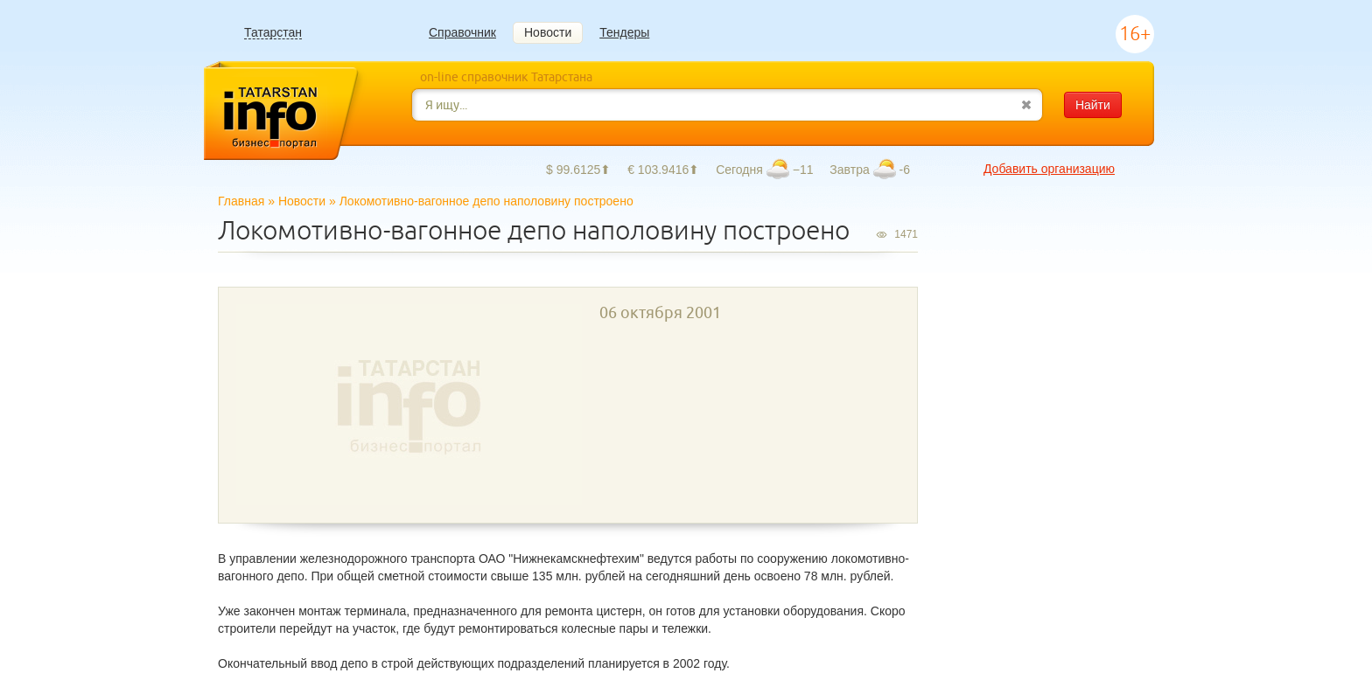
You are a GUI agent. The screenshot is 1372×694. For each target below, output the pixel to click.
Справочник (462, 32)
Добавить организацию (1049, 169)
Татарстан (273, 32)
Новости (547, 32)
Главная (241, 201)
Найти (1092, 105)
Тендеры (624, 32)
